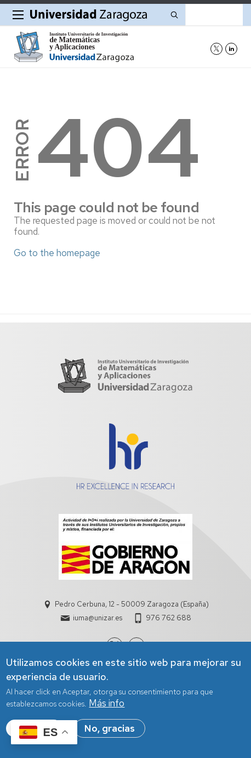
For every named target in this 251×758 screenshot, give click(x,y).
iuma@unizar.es (97, 618)
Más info (106, 704)
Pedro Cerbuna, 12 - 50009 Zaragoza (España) (132, 604)
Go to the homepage (57, 253)
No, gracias (109, 729)
